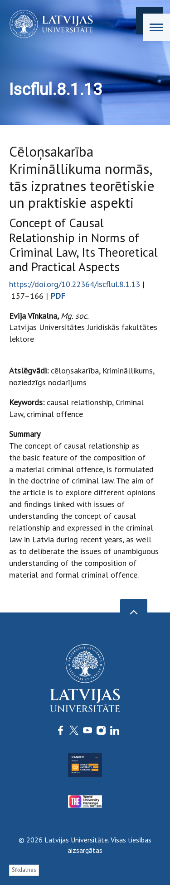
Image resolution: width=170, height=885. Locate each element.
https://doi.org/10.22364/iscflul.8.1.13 (74, 284)
